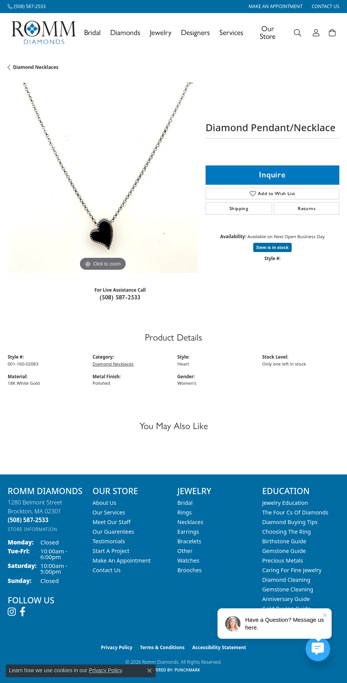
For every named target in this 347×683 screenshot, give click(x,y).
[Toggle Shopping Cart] (332, 32)
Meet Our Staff (112, 522)
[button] (297, 32)
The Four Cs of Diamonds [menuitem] (295, 512)
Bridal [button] (92, 32)
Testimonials (109, 541)
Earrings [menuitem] (188, 531)
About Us (104, 502)
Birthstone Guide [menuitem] (284, 541)
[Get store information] (32, 529)
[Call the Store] (28, 520)
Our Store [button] (268, 32)
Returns (306, 208)
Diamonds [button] (125, 32)
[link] (27, 6)
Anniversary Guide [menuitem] (286, 599)
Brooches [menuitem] (190, 570)
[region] (103, 177)
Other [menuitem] (185, 550)
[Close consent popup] (149, 670)
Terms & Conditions (162, 647)
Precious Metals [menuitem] (282, 560)
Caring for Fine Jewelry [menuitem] (291, 570)
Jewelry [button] (160, 32)
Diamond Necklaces (35, 67)
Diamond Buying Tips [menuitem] (289, 522)
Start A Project (111, 550)
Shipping (238, 208)
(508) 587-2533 (120, 297)
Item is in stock (272, 247)
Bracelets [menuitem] (189, 541)
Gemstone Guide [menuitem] (284, 550)
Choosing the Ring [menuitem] (286, 531)
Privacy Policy (117, 647)
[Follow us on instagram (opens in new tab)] (12, 611)
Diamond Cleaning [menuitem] (286, 579)
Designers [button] (195, 32)
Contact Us (107, 570)
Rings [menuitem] (185, 512)
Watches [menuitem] (188, 560)
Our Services (109, 512)
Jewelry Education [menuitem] (285, 502)
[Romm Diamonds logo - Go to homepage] (46, 32)
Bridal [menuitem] (185, 502)
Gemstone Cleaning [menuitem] (287, 589)
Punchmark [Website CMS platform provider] (187, 670)
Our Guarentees (113, 531)
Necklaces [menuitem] (190, 522)
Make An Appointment (122, 560)
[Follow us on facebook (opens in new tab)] (22, 611)
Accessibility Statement (219, 647)
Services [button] (231, 32)
